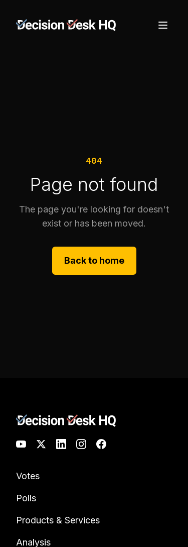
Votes (28, 476)
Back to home (94, 260)
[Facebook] (101, 444)
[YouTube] (21, 444)
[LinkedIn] (61, 444)
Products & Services (58, 520)
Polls (26, 498)
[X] (41, 444)
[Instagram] (81, 444)
